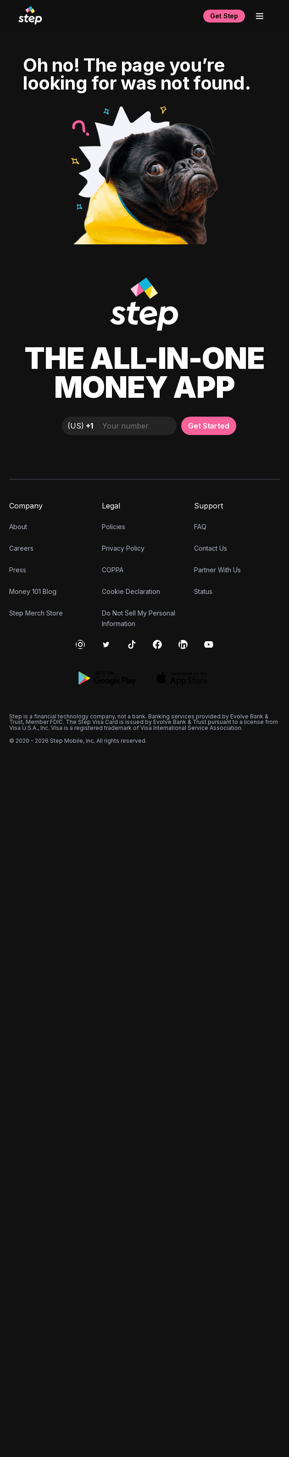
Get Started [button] (208, 1136)
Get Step (224, 16)
